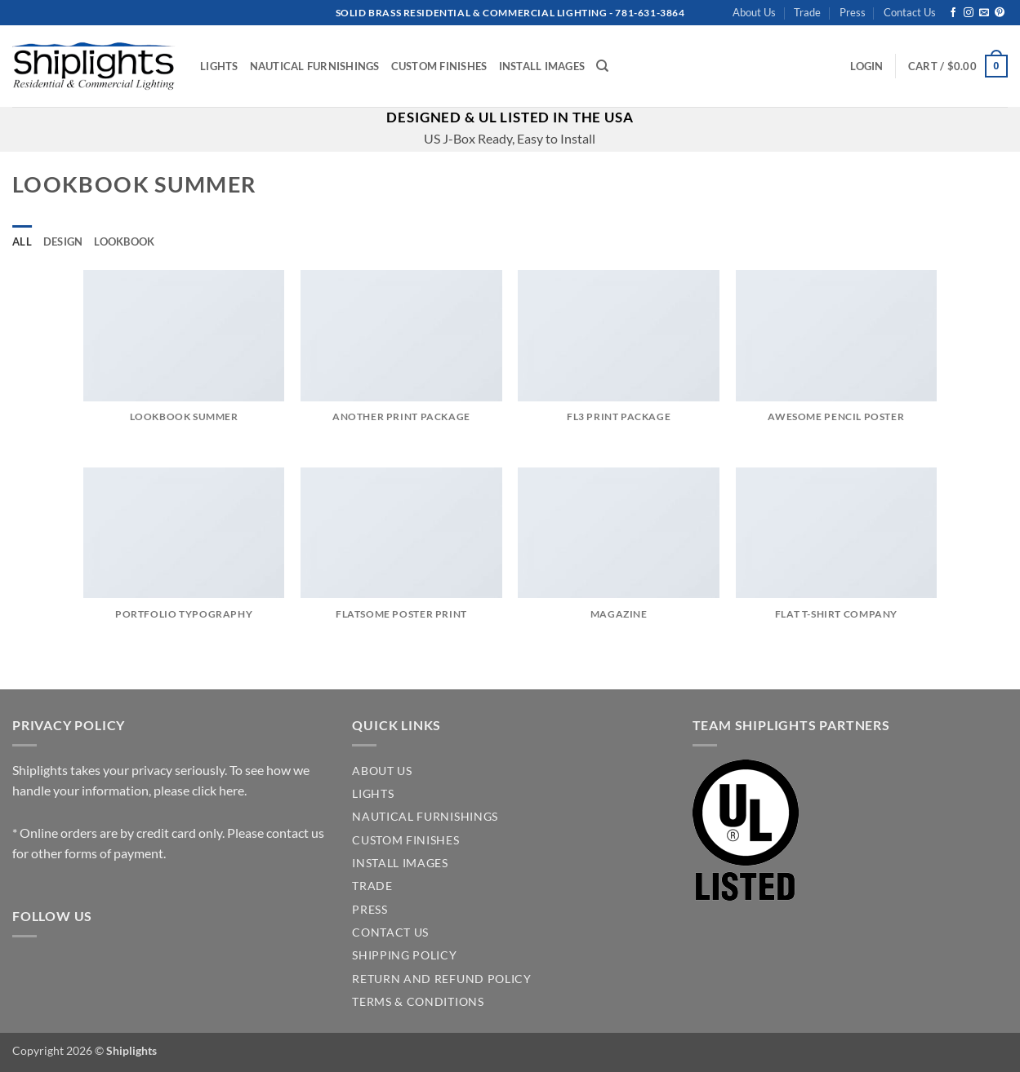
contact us (295, 832)
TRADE (372, 886)
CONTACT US (390, 932)
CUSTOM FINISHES (405, 840)
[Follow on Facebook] (953, 13)
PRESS (369, 909)
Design (63, 241)
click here (218, 790)
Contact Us (910, 12)
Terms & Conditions (417, 1001)
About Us (754, 12)
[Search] (602, 66)
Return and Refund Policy (441, 979)
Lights (219, 66)
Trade (807, 12)
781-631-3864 (649, 13)
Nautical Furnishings (315, 66)
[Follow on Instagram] (968, 13)
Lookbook (124, 241)
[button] (866, 66)
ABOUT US (382, 770)
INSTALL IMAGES (400, 863)
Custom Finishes (439, 66)
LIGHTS (373, 793)
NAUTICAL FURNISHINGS (425, 816)
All (22, 241)
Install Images (542, 66)
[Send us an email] (984, 13)
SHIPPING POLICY (404, 955)
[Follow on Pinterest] (999, 13)
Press (853, 12)
